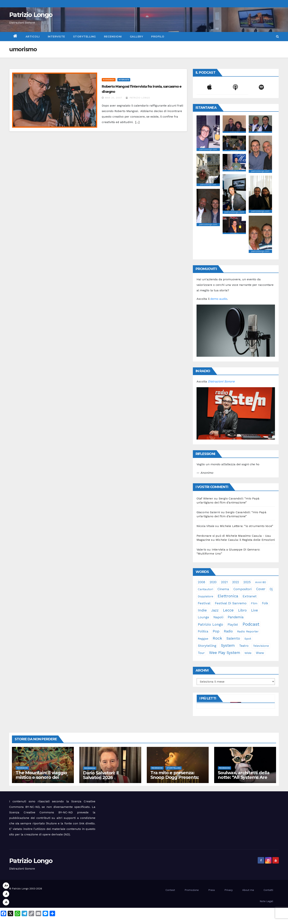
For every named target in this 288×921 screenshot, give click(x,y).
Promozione (192, 890)
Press (211, 890)
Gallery (136, 36)
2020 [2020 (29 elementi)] (213, 582)
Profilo (157, 36)
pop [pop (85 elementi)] (216, 631)
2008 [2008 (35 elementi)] (201, 582)
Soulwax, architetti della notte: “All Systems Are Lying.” (243, 777)
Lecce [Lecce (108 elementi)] (228, 610)
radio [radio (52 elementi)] (228, 631)
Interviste (56, 36)
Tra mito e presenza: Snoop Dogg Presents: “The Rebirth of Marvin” (176, 777)
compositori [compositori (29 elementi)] (242, 589)
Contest (170, 890)
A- (6, 902)
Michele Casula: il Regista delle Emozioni (245, 540)
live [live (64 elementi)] (254, 610)
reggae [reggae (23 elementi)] (203, 638)
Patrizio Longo (30, 15)
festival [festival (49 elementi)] (204, 603)
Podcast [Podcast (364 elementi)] (250, 624)
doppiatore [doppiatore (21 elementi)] (205, 596)
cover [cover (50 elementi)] (260, 589)
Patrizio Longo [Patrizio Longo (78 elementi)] (210, 624)
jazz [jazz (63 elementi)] (215, 610)
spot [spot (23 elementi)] (247, 638)
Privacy (228, 890)
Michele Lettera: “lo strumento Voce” (246, 526)
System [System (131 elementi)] (228, 645)
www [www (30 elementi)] (260, 653)
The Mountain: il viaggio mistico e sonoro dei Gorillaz (41, 777)
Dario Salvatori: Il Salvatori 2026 (101, 775)
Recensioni (113, 36)
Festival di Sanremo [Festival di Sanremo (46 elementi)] (230, 603)
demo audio (218, 299)
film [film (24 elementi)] (254, 603)
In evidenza (108, 80)
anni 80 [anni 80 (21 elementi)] (260, 582)
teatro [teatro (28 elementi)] (244, 645)
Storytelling (84, 36)
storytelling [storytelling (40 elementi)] (207, 645)
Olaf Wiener (205, 498)
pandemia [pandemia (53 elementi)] (236, 617)
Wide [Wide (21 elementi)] (247, 653)
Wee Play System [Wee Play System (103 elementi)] (224, 652)
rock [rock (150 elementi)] (217, 638)
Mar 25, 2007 (113, 97)
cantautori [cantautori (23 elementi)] (205, 589)
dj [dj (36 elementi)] (271, 589)
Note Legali (266, 901)
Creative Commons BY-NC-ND (48, 812)
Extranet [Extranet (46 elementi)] (250, 596)
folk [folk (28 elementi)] (265, 603)
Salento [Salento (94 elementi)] (233, 638)
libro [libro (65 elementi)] (242, 610)
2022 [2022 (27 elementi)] (235, 582)
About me (248, 890)
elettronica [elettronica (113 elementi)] (228, 596)
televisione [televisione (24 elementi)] (261, 645)
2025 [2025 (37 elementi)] (247, 582)
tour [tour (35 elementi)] (201, 653)
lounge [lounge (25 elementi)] (203, 617)
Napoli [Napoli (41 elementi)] (218, 617)
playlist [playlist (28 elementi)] (233, 624)
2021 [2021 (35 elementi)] (224, 582)
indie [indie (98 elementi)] (202, 610)
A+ (6, 885)
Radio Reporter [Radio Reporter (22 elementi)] (248, 631)
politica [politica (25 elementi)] (203, 631)
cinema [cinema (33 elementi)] (223, 589)
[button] (277, 36)
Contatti (268, 890)
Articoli (33, 36)
